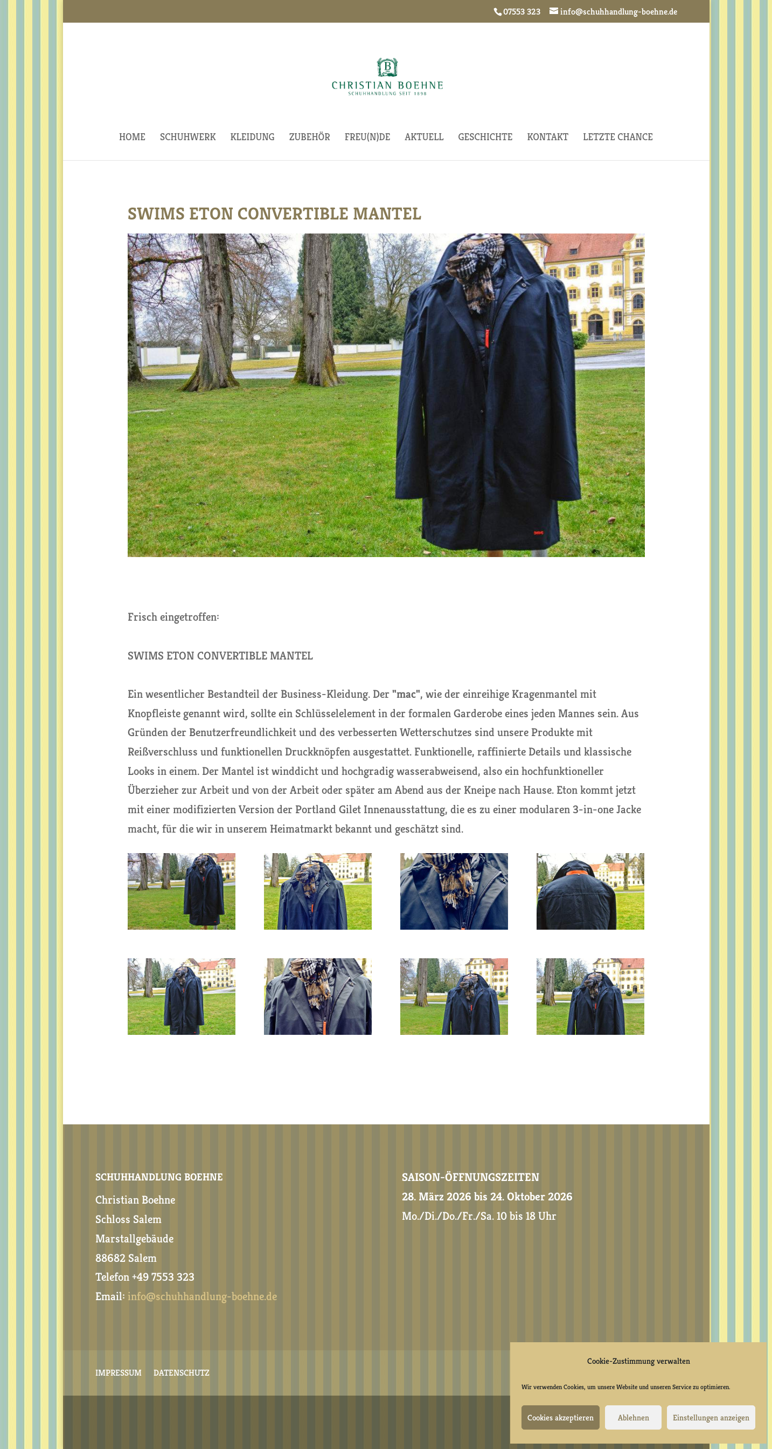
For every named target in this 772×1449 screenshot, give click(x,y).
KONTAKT (547, 138)
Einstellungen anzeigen (711, 1417)
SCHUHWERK (188, 138)
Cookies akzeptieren (560, 1417)
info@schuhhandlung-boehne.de (202, 1296)
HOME (132, 138)
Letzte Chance (618, 138)
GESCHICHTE (485, 138)
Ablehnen (633, 1417)
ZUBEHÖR (309, 138)
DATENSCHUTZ (182, 1373)
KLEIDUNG (253, 138)
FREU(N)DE (368, 138)
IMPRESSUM (118, 1373)
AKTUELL (424, 138)
